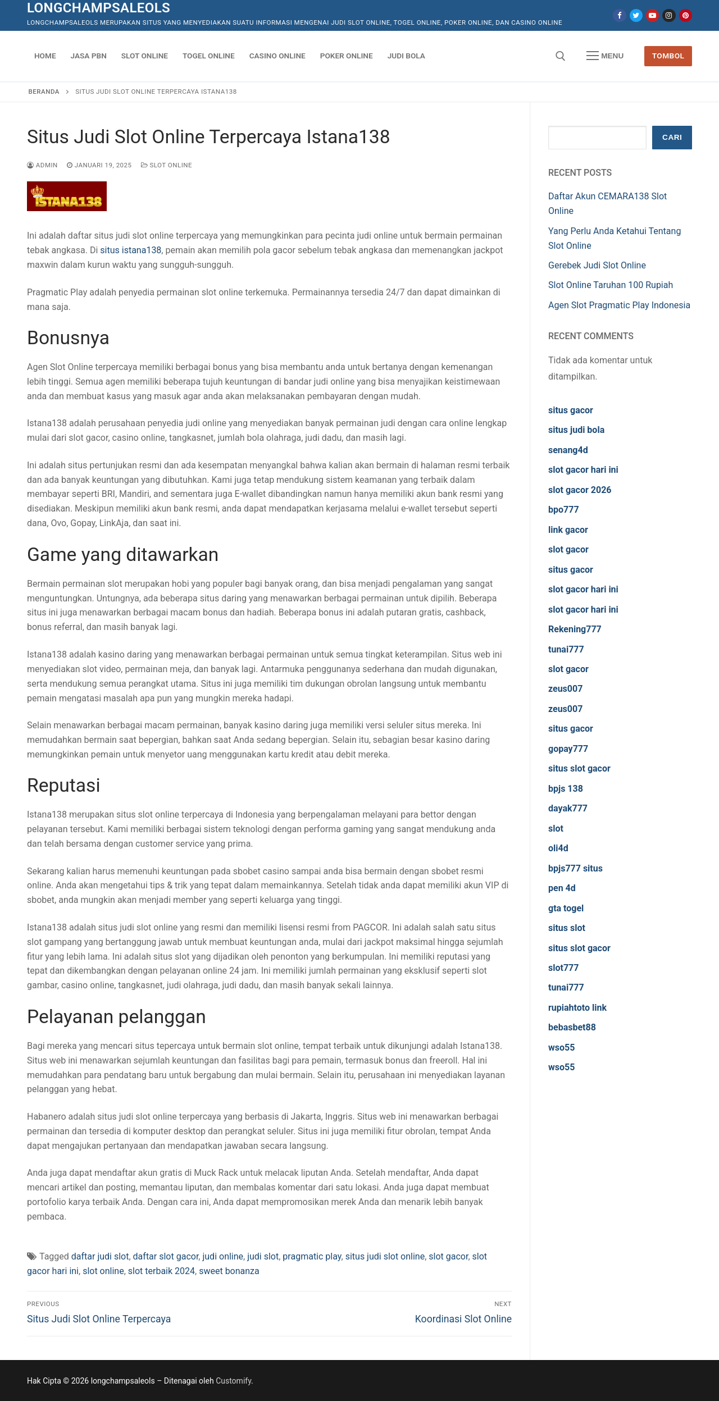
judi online (222, 1256)
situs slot (566, 928)
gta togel (566, 908)
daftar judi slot (100, 1256)
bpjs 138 (565, 788)
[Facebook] (619, 15)
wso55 (561, 1047)
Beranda (44, 91)
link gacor (568, 529)
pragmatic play (312, 1256)
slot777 (563, 967)
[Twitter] (636, 15)
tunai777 (566, 649)
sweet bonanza (229, 1271)
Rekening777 (575, 629)
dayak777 (568, 808)
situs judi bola (576, 430)
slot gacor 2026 (580, 490)
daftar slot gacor (166, 1256)
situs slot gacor (579, 768)
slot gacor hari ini (583, 469)
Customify (233, 1380)
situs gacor (570, 410)
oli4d (558, 848)
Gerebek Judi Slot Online (597, 265)
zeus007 (565, 688)
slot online (103, 1271)
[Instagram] (668, 15)
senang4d (568, 450)
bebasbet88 (572, 1027)
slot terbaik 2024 (161, 1271)
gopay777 (568, 748)
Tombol (668, 55)
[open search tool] (561, 56)
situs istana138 (130, 250)
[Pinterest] (685, 15)
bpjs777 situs (575, 868)
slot (555, 828)
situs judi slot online (385, 1256)
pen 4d (562, 888)
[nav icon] (605, 56)
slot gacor (448, 1256)
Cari (672, 137)
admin (42, 165)
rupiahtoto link (577, 1007)
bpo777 (563, 509)
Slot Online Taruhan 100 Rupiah (610, 285)
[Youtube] (652, 15)
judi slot (263, 1256)
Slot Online (167, 165)
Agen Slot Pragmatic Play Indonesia (619, 305)
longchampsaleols (98, 8)
